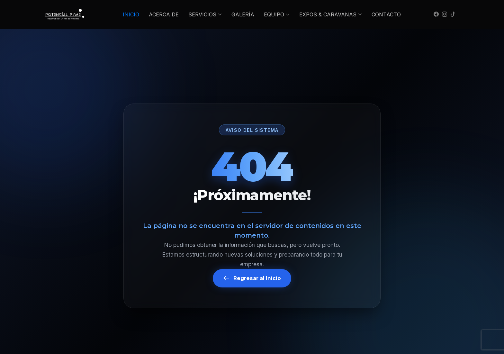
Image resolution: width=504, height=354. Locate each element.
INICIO (131, 14)
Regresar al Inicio (252, 278)
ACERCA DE (164, 14)
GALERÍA (242, 14)
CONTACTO (386, 14)
